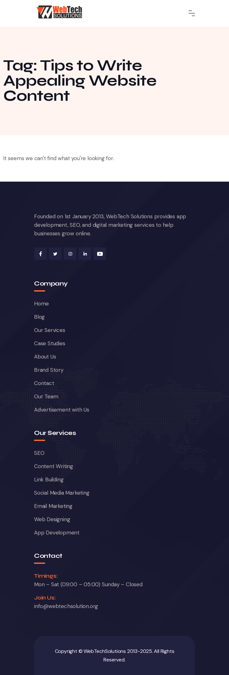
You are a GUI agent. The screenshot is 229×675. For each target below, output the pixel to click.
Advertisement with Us (61, 409)
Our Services (49, 330)
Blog (39, 316)
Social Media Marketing (62, 492)
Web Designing (52, 519)
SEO (39, 452)
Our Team (46, 396)
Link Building (48, 479)
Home (41, 303)
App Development (56, 532)
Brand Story (48, 369)
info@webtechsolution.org (66, 606)
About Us (45, 356)
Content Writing (53, 466)
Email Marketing (53, 506)
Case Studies (49, 343)
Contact (44, 383)
